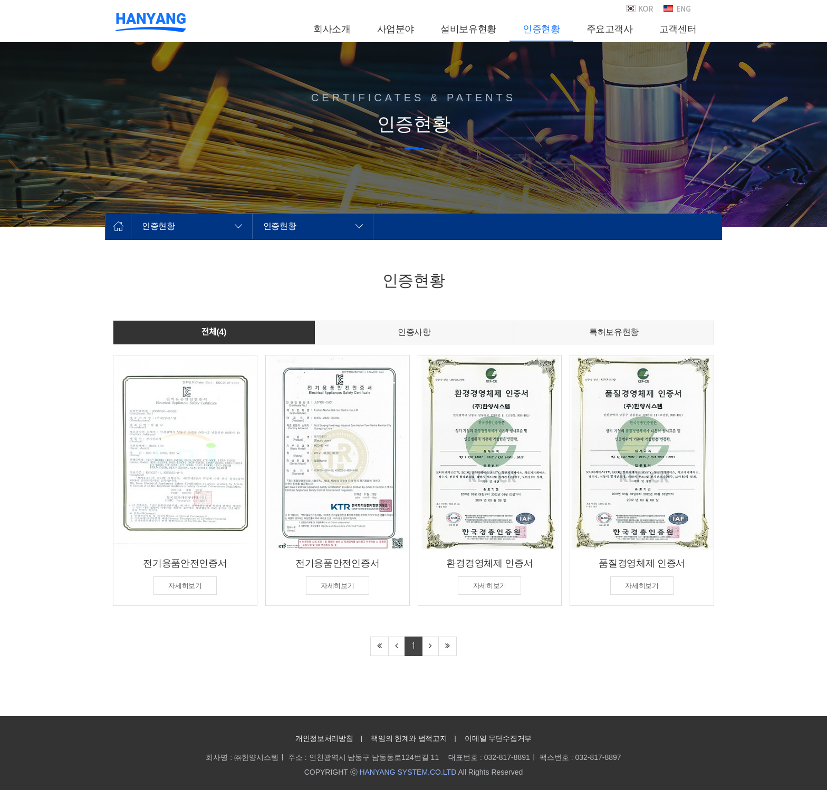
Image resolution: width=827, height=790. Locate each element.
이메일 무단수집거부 (498, 738)
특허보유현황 (614, 331)
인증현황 (158, 225)
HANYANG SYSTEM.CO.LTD (407, 772)
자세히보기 (184, 586)
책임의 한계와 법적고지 (409, 738)
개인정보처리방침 (324, 738)
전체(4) (213, 331)
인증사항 (414, 331)
